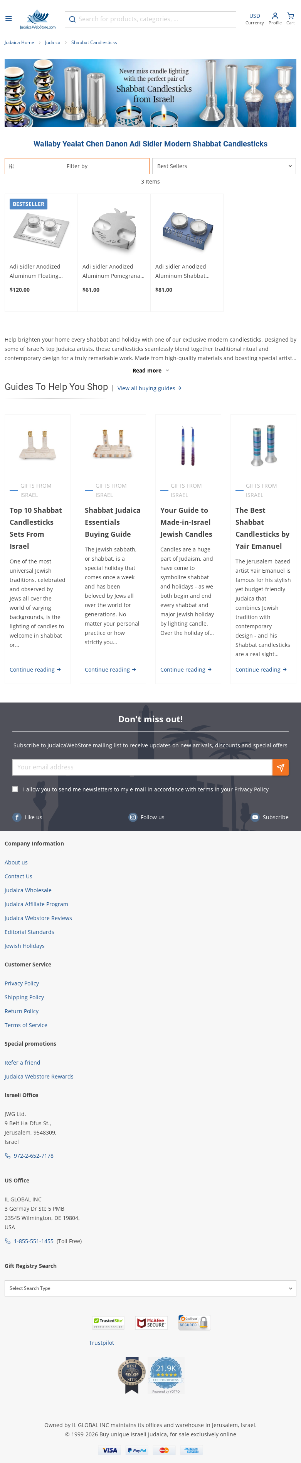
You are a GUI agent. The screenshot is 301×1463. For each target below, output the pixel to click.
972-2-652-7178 (34, 1155)
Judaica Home (19, 42)
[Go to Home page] (37, 19)
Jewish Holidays (25, 945)
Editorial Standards (29, 932)
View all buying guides (150, 388)
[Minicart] (290, 19)
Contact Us (18, 876)
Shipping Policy (24, 997)
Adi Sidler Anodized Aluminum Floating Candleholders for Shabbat (35, 272)
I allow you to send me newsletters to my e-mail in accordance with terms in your (146, 789)
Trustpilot (101, 1342)
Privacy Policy (251, 789)
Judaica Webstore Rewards (39, 1076)
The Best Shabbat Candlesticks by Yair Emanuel (262, 528)
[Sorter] (224, 166)
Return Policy (22, 1011)
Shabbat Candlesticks (94, 42)
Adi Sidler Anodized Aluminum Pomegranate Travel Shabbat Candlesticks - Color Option (113, 272)
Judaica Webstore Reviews (38, 918)
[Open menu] (8, 19)
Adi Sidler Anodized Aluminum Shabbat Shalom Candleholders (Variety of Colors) (184, 272)
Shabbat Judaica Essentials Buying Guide (113, 522)
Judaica (53, 42)
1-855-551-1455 (34, 1241)
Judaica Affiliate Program (36, 904)
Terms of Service (26, 1025)
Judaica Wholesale (28, 890)
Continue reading (36, 669)
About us (16, 862)
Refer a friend (22, 1062)
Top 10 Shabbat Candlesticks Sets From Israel (36, 528)
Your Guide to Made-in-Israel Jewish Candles (186, 522)
